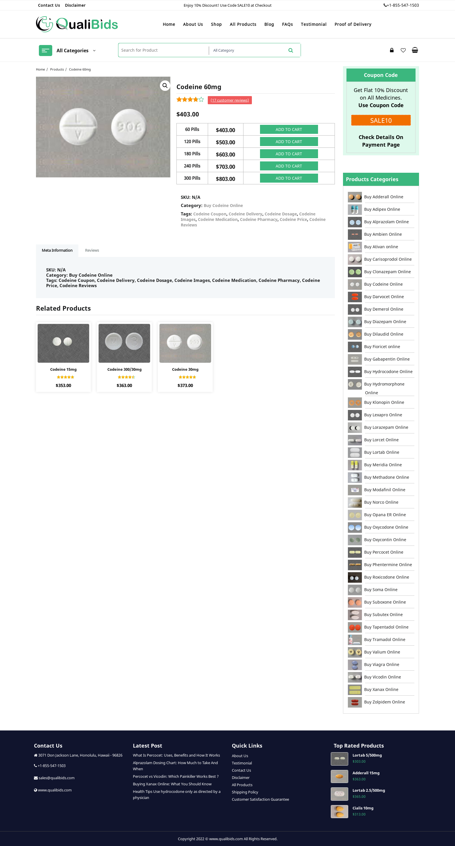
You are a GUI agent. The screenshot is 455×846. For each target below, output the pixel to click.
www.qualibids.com (55, 790)
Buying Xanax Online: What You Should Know (172, 783)
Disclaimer (241, 777)
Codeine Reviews (78, 285)
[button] (165, 85)
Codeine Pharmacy (258, 219)
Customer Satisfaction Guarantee (260, 799)
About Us (240, 755)
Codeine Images (192, 280)
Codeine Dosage (281, 214)
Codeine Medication (218, 219)
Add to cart (289, 129)
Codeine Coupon (209, 214)
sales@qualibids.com (56, 777)
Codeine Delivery (245, 214)
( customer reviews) (230, 100)
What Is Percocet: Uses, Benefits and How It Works (176, 755)
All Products (242, 784)
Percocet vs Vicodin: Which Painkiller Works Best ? (176, 776)
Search (290, 50)
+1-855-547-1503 (403, 5)
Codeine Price (293, 219)
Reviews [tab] (92, 250)
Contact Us (241, 770)
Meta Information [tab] (57, 250)
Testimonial (242, 763)
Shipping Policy (245, 792)
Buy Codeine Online (223, 205)
